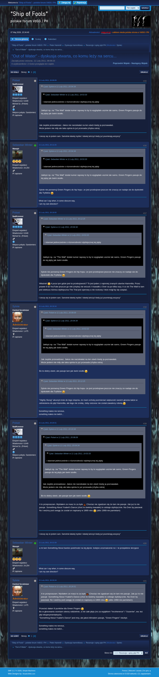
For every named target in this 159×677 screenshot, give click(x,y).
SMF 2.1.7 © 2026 (15, 671)
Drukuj (144, 72)
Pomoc (124, 671)
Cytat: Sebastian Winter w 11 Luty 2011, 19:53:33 (66, 95)
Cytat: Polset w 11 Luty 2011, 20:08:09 (59, 313)
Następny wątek (140, 63)
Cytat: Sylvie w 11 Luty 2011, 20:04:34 (59, 87)
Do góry (15, 636)
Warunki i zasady (135, 671)
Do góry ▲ (147, 671)
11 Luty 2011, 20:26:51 (48, 423)
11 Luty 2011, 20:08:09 (48, 80)
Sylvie (119, 45)
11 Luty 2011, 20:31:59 (48, 543)
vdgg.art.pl (106, 32)
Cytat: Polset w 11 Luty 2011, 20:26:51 (59, 587)
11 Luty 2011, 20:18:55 (48, 212)
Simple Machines (29, 671)
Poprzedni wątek (121, 63)
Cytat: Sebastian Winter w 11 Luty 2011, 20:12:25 (64, 219)
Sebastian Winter (22, 144)
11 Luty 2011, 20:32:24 (48, 580)
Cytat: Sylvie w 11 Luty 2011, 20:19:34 (59, 429)
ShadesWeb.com (29, 674)
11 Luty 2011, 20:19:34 (48, 306)
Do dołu (15, 72)
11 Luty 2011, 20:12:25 (48, 145)
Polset (16, 80)
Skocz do (108, 653)
